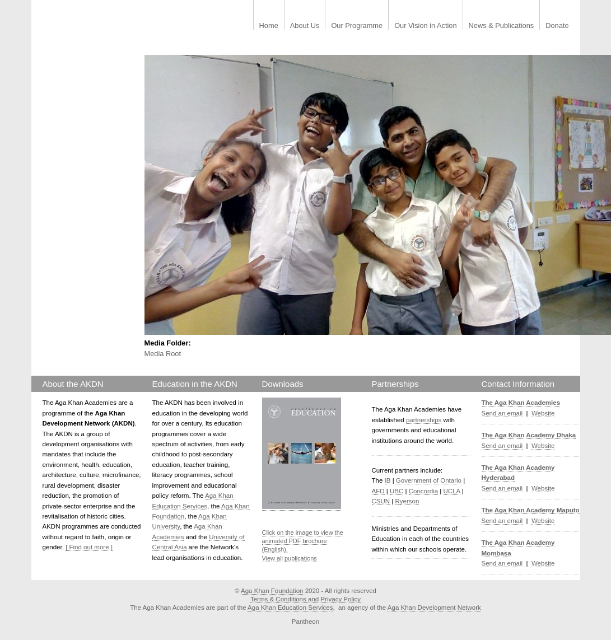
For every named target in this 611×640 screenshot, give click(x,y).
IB (388, 480)
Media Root (162, 353)
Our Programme (357, 26)
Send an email (502, 413)
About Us (305, 26)
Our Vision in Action (425, 26)
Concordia (424, 491)
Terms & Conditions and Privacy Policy (305, 599)
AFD (378, 491)
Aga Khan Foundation (272, 590)
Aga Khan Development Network (434, 607)
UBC (396, 491)
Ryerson (407, 501)
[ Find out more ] (89, 547)
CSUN (381, 501)
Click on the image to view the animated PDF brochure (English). (302, 541)
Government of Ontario (428, 480)
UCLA (452, 491)
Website (542, 413)
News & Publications (501, 26)
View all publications (289, 558)
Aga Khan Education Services (290, 607)
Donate (556, 26)
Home (268, 26)
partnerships (423, 420)
